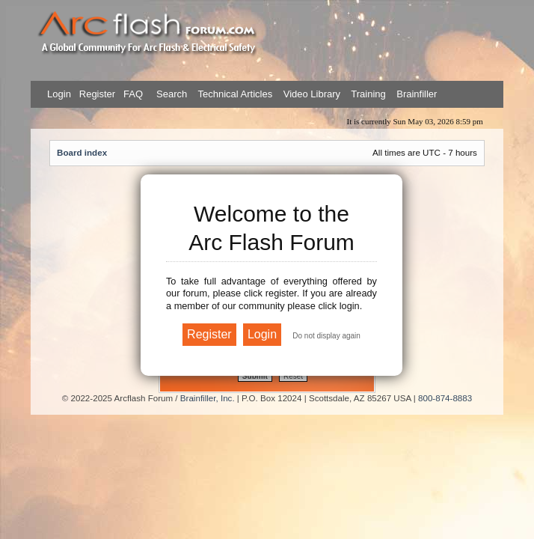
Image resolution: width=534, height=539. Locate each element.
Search (171, 94)
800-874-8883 (445, 398)
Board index (82, 152)
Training (368, 94)
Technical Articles (235, 94)
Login (59, 94)
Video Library (311, 94)
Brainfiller (416, 94)
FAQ (131, 94)
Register (95, 94)
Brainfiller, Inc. (207, 398)
